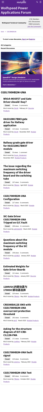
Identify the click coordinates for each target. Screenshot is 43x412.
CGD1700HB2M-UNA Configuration (14, 197)
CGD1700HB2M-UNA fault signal (17, 354)
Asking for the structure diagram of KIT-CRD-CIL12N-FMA (17, 332)
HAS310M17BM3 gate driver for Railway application (15, 122)
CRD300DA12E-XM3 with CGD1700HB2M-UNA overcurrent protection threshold (17, 309)
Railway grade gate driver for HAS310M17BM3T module (18, 145)
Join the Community (34, 26)
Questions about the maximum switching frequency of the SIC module (15, 244)
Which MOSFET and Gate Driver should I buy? (17, 100)
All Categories (6, 45)
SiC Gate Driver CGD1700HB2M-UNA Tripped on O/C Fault (15, 219)
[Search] (37, 2)
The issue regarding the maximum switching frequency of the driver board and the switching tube (17, 172)
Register (32, 39)
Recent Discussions (8, 48)
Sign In (24, 39)
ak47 (15, 320)
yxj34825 (17, 256)
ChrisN (16, 108)
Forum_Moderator (20, 155)
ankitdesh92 (18, 229)
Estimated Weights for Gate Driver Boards (16, 268)
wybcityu (17, 362)
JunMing (17, 341)
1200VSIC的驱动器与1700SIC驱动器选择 (15, 288)
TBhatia (16, 185)
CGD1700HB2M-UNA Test (17, 372)
